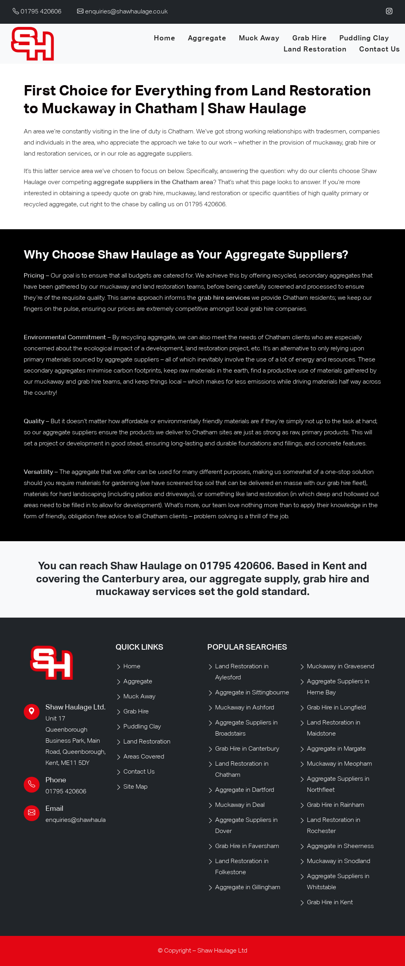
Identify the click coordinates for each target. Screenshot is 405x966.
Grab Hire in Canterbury (247, 749)
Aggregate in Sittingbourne (252, 693)
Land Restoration (315, 49)
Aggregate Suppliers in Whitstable (338, 882)
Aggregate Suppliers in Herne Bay (338, 687)
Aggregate (207, 38)
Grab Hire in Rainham (335, 805)
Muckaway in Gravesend (340, 667)
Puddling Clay (364, 38)
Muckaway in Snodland (338, 861)
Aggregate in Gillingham (247, 887)
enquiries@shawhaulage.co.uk (86, 820)
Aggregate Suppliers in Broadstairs (246, 728)
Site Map (135, 787)
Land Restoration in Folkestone (242, 867)
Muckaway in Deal (240, 805)
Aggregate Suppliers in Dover (246, 826)
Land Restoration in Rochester (333, 826)
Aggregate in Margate (336, 749)
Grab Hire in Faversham (247, 846)
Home (164, 38)
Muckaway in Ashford (244, 708)
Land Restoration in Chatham (242, 769)
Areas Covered (143, 757)
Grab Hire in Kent (330, 902)
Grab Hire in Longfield (336, 708)
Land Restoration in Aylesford (242, 672)
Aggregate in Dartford (244, 790)
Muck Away (259, 38)
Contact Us (379, 49)
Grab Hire (309, 38)
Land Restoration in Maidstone (333, 728)
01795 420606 (236, 566)
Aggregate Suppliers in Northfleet (338, 784)
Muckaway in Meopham (339, 764)
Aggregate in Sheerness (340, 846)
